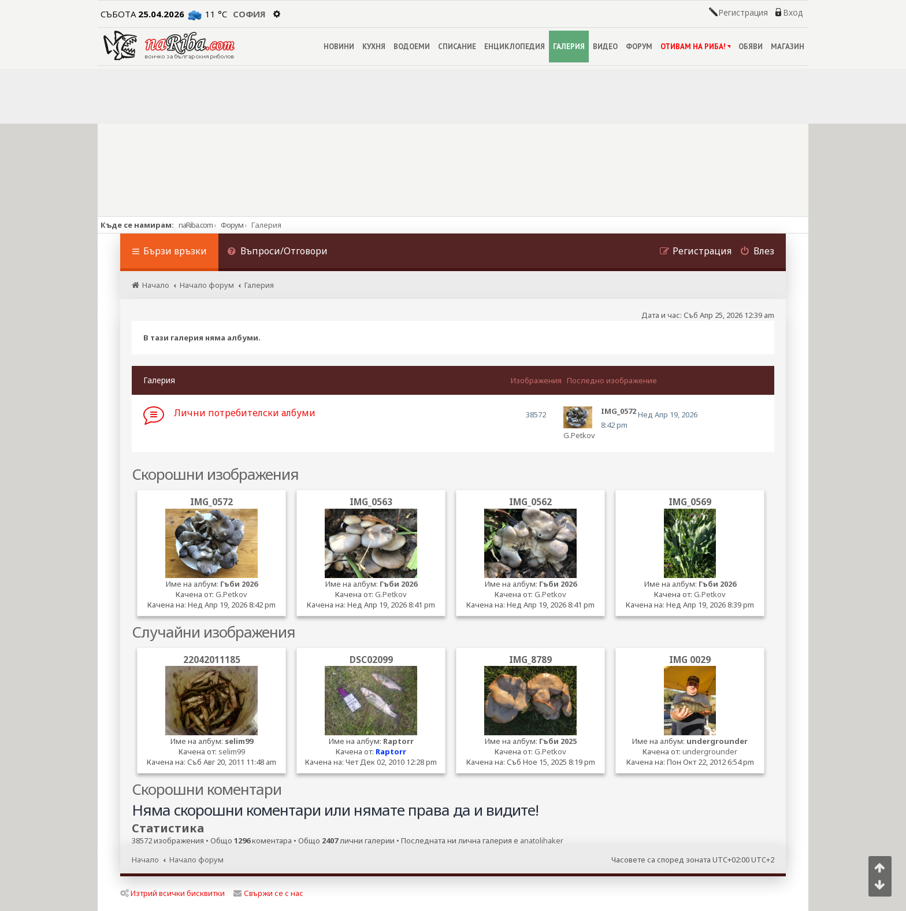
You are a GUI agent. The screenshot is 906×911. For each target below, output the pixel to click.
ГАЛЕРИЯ (569, 46)
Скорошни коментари (206, 789)
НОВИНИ (339, 46)
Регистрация (743, 12)
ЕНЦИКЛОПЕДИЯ (514, 46)
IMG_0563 (371, 502)
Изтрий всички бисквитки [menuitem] (172, 893)
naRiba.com (196, 225)
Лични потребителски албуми (244, 412)
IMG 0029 (690, 659)
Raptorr (398, 741)
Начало (145, 859)
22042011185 (211, 659)
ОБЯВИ (750, 46)
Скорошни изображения (215, 474)
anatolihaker (541, 841)
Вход (793, 12)
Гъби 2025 (558, 741)
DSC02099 (371, 659)
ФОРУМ (639, 46)
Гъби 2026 (239, 584)
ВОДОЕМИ (411, 46)
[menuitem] (277, 252)
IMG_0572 (211, 502)
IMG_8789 (530, 659)
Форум (232, 225)
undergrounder (717, 741)
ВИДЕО (605, 46)
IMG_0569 (690, 502)
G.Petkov (579, 435)
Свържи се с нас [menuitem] (268, 893)
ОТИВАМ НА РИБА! (695, 46)
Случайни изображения (213, 631)
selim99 (239, 741)
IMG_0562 (530, 502)
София (249, 14)
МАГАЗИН (787, 46)
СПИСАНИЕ (457, 46)
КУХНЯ (373, 46)
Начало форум (196, 859)
